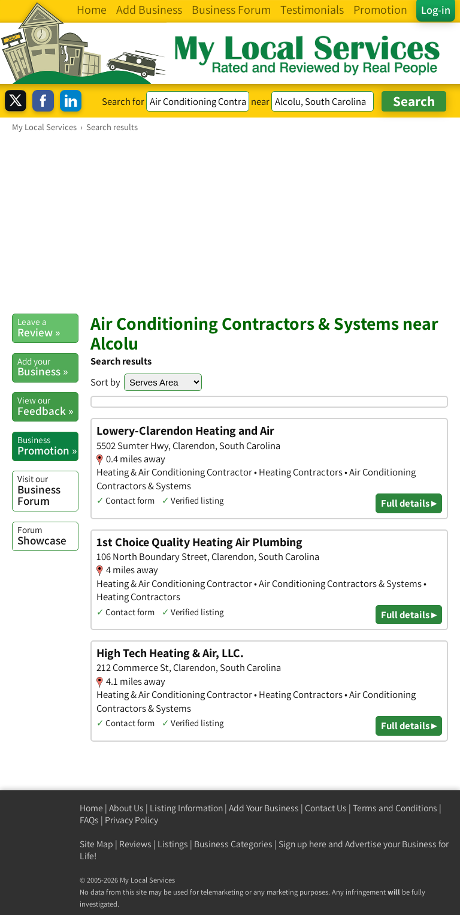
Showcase (47, 535)
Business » (47, 367)
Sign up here (302, 844)
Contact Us (326, 808)
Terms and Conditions (395, 808)
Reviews (135, 844)
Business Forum (47, 490)
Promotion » (47, 446)
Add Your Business (264, 808)
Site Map (96, 844)
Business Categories (233, 844)
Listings (173, 844)
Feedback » (47, 406)
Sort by (105, 382)
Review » (47, 327)
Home (91, 808)
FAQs (89, 820)
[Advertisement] (230, 222)
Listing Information (186, 808)
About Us (126, 808)
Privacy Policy (131, 820)
